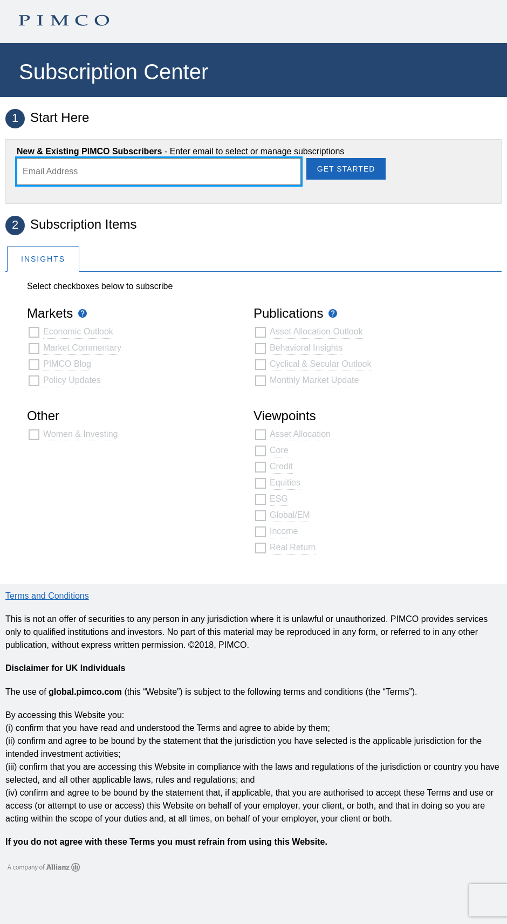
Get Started (346, 169)
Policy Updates (72, 380)
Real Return (293, 547)
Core (279, 450)
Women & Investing (80, 434)
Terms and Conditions (47, 595)
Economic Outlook (78, 331)
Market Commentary (82, 347)
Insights (43, 259)
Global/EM (290, 514)
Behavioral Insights (306, 347)
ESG (279, 498)
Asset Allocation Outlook (316, 331)
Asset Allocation (300, 434)
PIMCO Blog (67, 363)
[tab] (43, 258)
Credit (281, 466)
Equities (285, 482)
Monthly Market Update (314, 380)
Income (284, 531)
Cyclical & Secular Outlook (321, 363)
